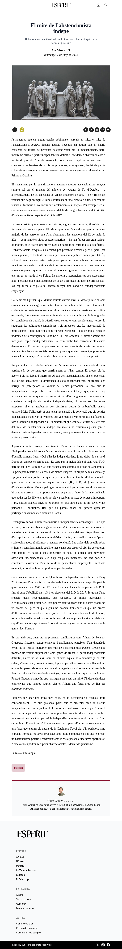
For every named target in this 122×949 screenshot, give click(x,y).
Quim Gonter (61, 17)
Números (21, 861)
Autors (19, 894)
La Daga (20, 874)
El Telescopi (22, 879)
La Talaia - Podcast (26, 870)
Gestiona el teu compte (28, 932)
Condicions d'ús (24, 923)
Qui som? (21, 903)
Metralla (20, 865)
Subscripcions (23, 899)
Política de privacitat (27, 928)
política (18, 767)
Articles (20, 856)
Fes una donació (25, 908)
